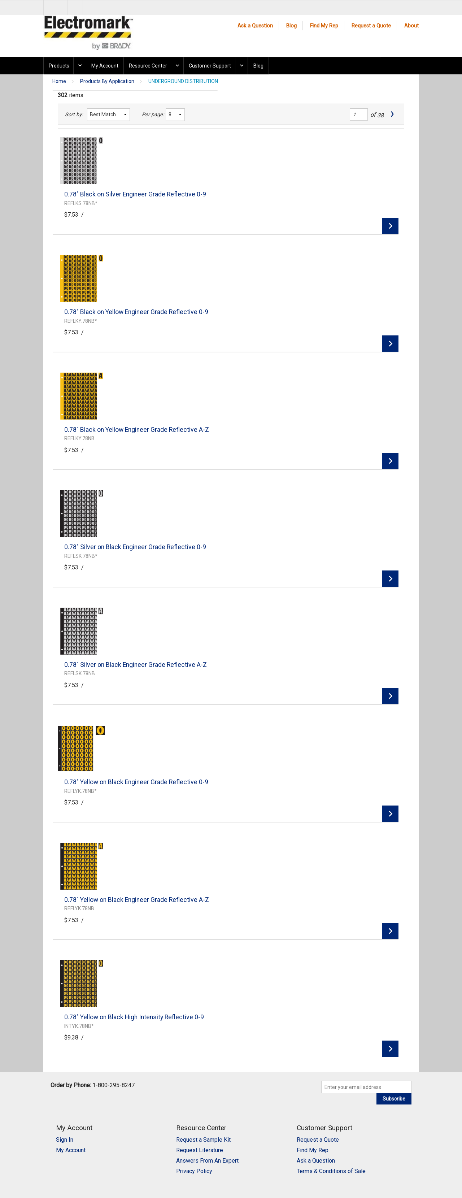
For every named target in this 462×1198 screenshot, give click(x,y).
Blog (291, 26)
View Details (390, 226)
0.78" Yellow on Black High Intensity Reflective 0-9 (134, 1017)
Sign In (64, 1139)
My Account (104, 66)
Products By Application (107, 81)
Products (59, 66)
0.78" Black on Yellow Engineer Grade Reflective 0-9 (136, 312)
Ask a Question (255, 26)
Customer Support (210, 66)
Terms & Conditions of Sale (331, 1171)
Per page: (152, 115)
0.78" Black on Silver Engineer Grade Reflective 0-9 (135, 194)
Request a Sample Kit (203, 1139)
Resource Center (148, 66)
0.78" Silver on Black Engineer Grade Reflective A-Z (135, 664)
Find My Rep (324, 26)
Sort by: (74, 115)
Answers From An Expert (207, 1160)
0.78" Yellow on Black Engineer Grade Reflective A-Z (136, 899)
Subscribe (394, 1099)
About (411, 26)
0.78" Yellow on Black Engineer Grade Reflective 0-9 (136, 782)
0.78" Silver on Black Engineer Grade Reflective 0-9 (135, 547)
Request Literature (199, 1150)
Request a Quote (371, 26)
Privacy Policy (194, 1171)
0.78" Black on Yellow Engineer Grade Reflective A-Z (136, 429)
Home (59, 81)
